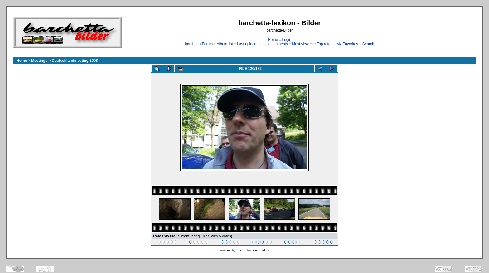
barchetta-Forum (199, 44)
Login (286, 39)
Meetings (39, 60)
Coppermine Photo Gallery (252, 250)
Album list (225, 44)
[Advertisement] (456, 32)
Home (273, 39)
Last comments (275, 44)
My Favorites (347, 44)
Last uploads (247, 44)
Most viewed (302, 44)
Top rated (324, 44)
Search (368, 44)
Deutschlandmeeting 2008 (75, 60)
